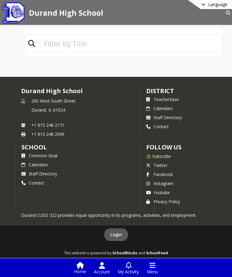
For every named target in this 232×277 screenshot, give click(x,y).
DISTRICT (160, 91)
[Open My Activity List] (128, 268)
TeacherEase (162, 99)
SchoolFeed (157, 252)
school (34, 147)
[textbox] (130, 43)
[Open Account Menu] (102, 268)
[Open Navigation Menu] (152, 268)
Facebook (159, 174)
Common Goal (39, 155)
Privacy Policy (163, 201)
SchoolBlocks (124, 252)
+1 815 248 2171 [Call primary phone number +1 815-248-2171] (47, 125)
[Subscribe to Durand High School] (158, 156)
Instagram (159, 183)
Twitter (156, 165)
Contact (157, 126)
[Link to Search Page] (227, 13)
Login (116, 234)
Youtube (158, 192)
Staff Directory (164, 117)
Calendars (159, 108)
